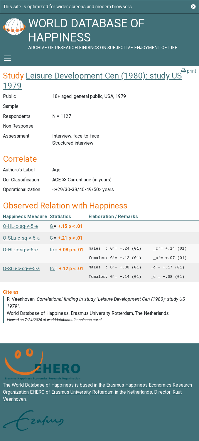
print (188, 71)
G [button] (52, 226)
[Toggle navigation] (7, 58)
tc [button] (52, 250)
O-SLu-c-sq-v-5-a (21, 238)
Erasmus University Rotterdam (82, 392)
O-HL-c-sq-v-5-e (20, 226)
